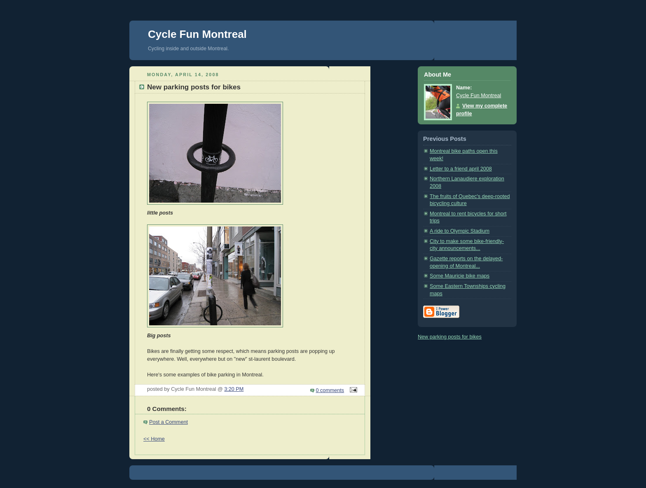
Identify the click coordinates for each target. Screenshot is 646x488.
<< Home (154, 439)
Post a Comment (168, 422)
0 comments (330, 390)
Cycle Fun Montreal (197, 34)
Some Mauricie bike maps (459, 276)
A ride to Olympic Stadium (459, 231)
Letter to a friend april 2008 (461, 169)
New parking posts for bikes (450, 337)
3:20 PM (233, 389)
